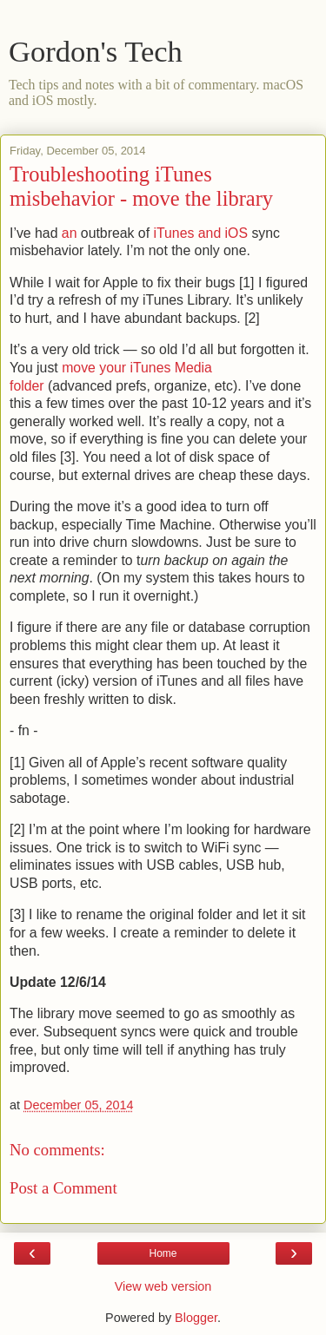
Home (162, 1253)
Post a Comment (63, 1188)
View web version (163, 1286)
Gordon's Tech (96, 51)
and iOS (223, 233)
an (69, 233)
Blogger (196, 1318)
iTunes (173, 233)
